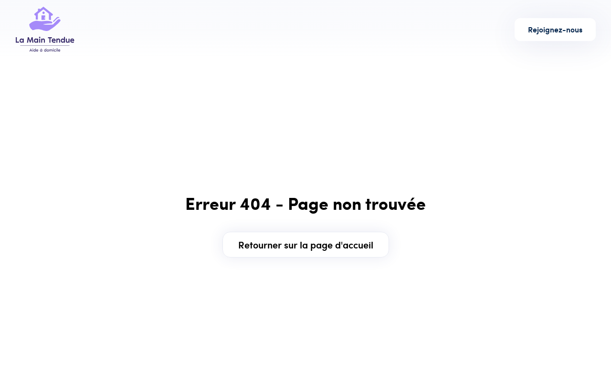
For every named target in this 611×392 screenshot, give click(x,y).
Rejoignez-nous (555, 29)
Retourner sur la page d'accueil (305, 244)
